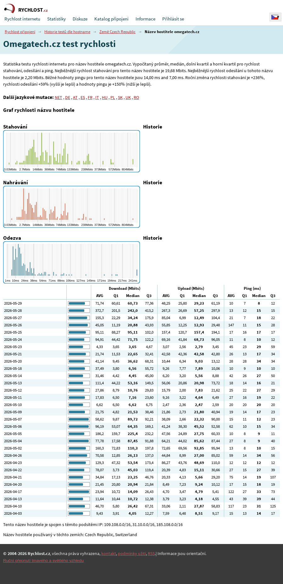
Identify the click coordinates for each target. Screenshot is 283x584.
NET (58, 97)
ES (82, 97)
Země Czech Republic (117, 31)
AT (75, 97)
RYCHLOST (33, 9)
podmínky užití (132, 553)
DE (67, 97)
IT (97, 97)
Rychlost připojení (20, 31)
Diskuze (80, 19)
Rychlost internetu (22, 19)
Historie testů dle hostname (67, 31)
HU (105, 97)
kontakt (108, 553)
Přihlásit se (173, 19)
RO (136, 97)
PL (112, 97)
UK (128, 97)
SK (120, 97)
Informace (145, 19)
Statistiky (56, 19)
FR (90, 97)
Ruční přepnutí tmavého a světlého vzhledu (43, 560)
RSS (151, 553)
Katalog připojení (111, 19)
